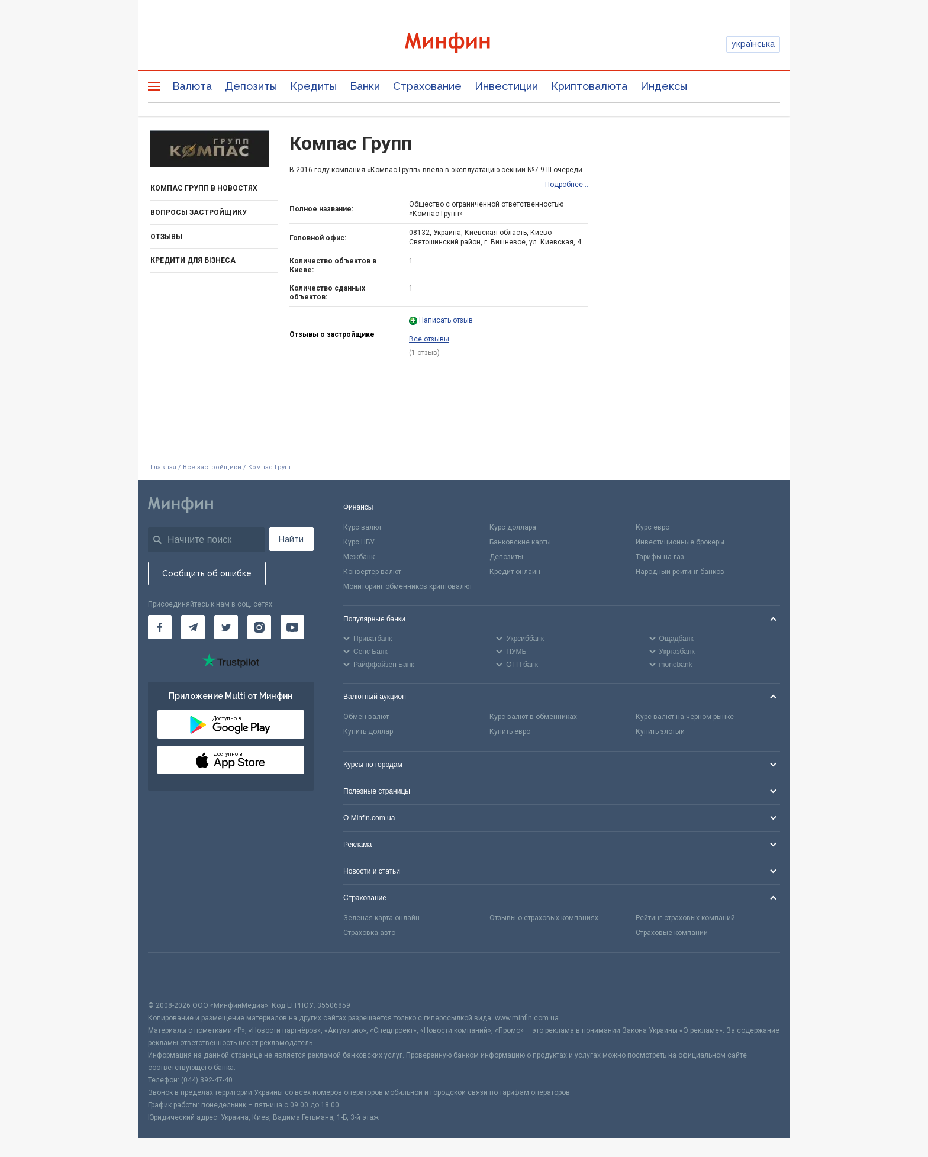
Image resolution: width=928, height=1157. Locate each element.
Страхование (427, 86)
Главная (163, 467)
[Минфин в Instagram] (259, 627)
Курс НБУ (359, 542)
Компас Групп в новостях (203, 188)
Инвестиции (506, 86)
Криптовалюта (589, 86)
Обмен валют (366, 717)
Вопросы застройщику (198, 212)
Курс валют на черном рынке (685, 717)
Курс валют (362, 527)
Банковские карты (520, 542)
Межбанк (359, 557)
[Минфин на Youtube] (292, 627)
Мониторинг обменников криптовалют (407, 586)
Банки (365, 86)
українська (753, 44)
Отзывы (166, 237)
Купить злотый (660, 731)
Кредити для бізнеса (193, 260)
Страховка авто (369, 933)
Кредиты (313, 86)
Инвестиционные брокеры (680, 542)
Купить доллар (368, 731)
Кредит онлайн (514, 572)
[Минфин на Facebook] (160, 627)
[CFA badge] (174, 976)
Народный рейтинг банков (680, 572)
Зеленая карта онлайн (381, 918)
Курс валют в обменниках (533, 717)
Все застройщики (212, 467)
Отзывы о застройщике (332, 334)
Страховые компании (672, 933)
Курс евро (652, 527)
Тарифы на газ (660, 557)
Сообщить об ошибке (207, 573)
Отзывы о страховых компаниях (543, 918)
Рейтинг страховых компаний (685, 918)
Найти (291, 539)
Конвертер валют (372, 572)
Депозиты (251, 86)
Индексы (663, 86)
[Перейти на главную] (464, 44)
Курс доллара (512, 527)
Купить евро (509, 731)
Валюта (192, 86)
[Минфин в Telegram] (193, 627)
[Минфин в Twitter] (226, 627)
